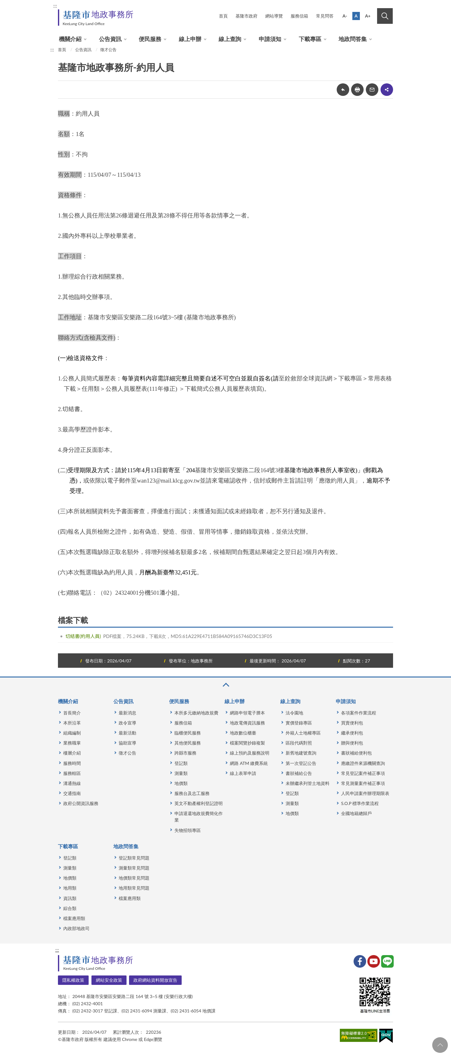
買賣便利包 (352, 722)
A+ (368, 15)
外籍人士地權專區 (303, 732)
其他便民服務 (187, 742)
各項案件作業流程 (358, 712)
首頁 (223, 15)
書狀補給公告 (299, 773)
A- (345, 15)
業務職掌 (72, 742)
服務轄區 (72, 773)
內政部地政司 (76, 928)
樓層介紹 (72, 752)
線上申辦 (190, 38)
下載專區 (310, 38)
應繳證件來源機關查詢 (363, 763)
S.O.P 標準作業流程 (360, 803)
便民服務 (150, 38)
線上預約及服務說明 (249, 752)
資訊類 (69, 898)
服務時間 (72, 763)
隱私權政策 (73, 980)
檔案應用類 (74, 918)
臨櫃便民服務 (187, 732)
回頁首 (440, 1045)
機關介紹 (70, 38)
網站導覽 (274, 15)
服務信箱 (299, 15)
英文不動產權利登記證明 (198, 803)
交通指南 (72, 793)
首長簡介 (72, 712)
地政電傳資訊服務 (247, 722)
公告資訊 (110, 38)
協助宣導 (127, 742)
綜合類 (69, 908)
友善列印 (357, 89)
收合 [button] (225, 685)
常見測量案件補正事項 (363, 783)
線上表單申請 (243, 773)
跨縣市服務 (185, 752)
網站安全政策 (109, 980)
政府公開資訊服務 (80, 803)
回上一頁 (343, 89)
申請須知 (270, 38)
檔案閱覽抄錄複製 (247, 742)
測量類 (181, 773)
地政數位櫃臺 (243, 732)
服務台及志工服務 (192, 793)
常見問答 (325, 15)
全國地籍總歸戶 (356, 813)
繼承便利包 (352, 732)
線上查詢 (230, 38)
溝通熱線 (72, 783)
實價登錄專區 (299, 722)
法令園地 (294, 712)
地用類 (69, 888)
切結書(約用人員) (83, 636)
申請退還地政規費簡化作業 (198, 817)
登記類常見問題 (134, 857)
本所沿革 (72, 722)
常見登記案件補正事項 (363, 773)
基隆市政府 (246, 15)
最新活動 (127, 732)
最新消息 (127, 712)
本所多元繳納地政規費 (196, 712)
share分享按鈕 (387, 89)
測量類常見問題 (134, 867)
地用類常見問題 (134, 888)
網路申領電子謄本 (247, 712)
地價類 (181, 783)
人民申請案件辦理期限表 (365, 793)
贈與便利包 (352, 742)
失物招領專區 (187, 830)
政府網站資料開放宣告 (155, 980)
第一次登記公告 (301, 763)
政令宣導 (127, 722)
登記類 (181, 763)
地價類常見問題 (134, 878)
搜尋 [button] (385, 16)
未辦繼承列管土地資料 (307, 783)
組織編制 (72, 732)
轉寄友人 (372, 89)
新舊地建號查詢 (301, 752)
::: (55, 5)
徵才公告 (108, 49)
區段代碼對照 (299, 742)
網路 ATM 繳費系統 (249, 763)
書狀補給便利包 (356, 752)
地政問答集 (353, 38)
